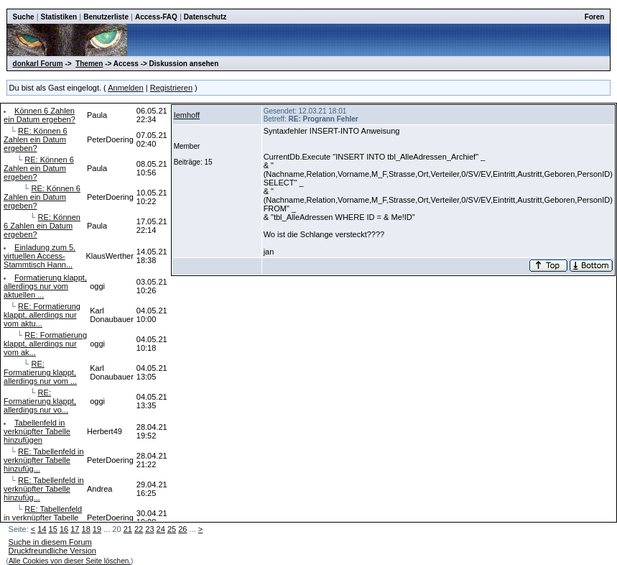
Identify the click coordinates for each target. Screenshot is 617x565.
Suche (23, 17)
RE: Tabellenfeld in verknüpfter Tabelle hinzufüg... (44, 460)
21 (128, 529)
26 (182, 529)
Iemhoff (187, 115)
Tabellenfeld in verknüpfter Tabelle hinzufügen (37, 431)
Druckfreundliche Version (52, 550)
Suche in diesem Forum (50, 542)
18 (86, 529)
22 (138, 529)
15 (53, 529)
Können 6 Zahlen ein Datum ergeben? (39, 115)
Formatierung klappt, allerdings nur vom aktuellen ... (45, 286)
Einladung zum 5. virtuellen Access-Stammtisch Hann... (39, 256)
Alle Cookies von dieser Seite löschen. (70, 561)
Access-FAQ (156, 17)
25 (171, 529)
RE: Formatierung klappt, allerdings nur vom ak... (45, 344)
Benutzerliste (106, 17)
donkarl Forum (38, 64)
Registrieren (171, 87)
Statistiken (59, 17)
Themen (89, 64)
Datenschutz (205, 17)
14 (41, 529)
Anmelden (126, 87)
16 (64, 529)
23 (149, 529)
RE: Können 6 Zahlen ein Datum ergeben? (36, 139)
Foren (595, 17)
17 (74, 529)
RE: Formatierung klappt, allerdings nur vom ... (40, 372)
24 (161, 529)
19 (97, 529)
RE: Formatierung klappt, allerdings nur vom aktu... (42, 315)
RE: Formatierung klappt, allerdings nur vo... (40, 401)
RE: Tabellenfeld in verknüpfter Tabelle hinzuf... (43, 517)
